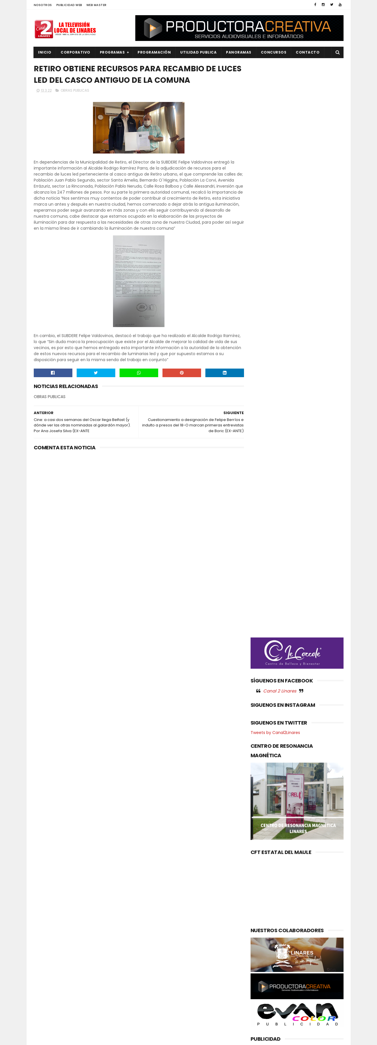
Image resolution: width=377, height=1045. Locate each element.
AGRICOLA (46, 916)
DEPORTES (46, 935)
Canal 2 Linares (279, 301)
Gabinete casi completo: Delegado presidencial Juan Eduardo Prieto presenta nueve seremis (201, 938)
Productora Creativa (188, 1038)
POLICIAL (45, 983)
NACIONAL (46, 964)
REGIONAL (46, 1003)
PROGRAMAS (112, 52)
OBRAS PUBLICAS (75, 90)
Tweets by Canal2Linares (275, 342)
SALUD (43, 1013)
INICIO (44, 52)
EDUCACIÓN (48, 945)
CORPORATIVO (76, 52)
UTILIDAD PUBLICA (198, 52)
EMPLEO (44, 954)
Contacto (308, 52)
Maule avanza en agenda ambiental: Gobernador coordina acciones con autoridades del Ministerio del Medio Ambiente (185, 971)
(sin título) (150, 917)
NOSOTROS (43, 5)
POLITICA (45, 993)
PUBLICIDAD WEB (69, 5)
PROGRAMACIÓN (154, 52)
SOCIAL (44, 1022)
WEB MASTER (96, 5)
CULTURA (45, 926)
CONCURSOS (274, 52)
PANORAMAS (239, 52)
